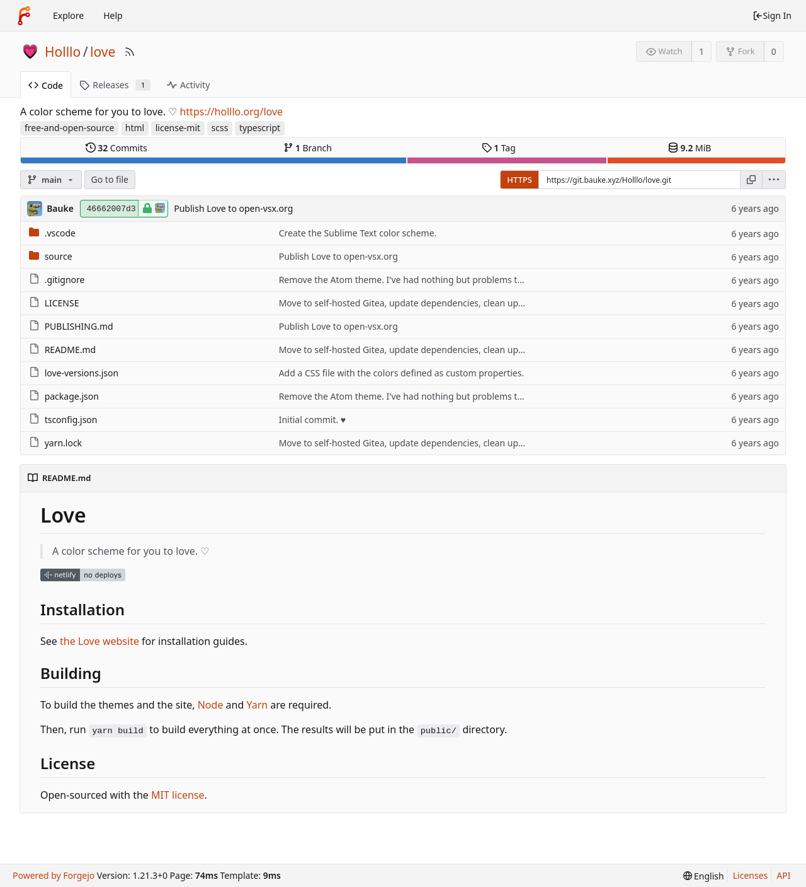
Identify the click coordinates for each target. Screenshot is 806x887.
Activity (188, 85)
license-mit (178, 128)
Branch (307, 148)
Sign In (772, 15)
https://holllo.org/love (231, 112)
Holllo (63, 51)
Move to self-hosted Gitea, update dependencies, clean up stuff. (410, 303)
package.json (72, 396)
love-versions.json (81, 373)
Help (113, 15)
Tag (499, 148)
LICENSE (62, 303)
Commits (116, 148)
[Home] (24, 15)
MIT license (178, 795)
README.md (70, 350)
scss (220, 128)
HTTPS (519, 179)
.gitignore (65, 280)
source (58, 256)
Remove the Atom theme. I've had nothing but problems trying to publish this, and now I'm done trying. (493, 280)
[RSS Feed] (129, 51)
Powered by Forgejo (53, 875)
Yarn (257, 705)
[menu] (774, 179)
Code (45, 85)
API (783, 875)
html (134, 128)
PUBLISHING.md (79, 326)
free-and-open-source (69, 128)
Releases (114, 85)
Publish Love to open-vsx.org (233, 208)
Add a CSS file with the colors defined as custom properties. (402, 373)
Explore (68, 15)
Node (211, 705)
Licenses (750, 875)
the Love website (99, 641)
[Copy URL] (751, 179)
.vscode (60, 233)
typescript (259, 128)
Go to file (109, 179)
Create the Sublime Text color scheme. (358, 233)
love (102, 51)
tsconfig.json (71, 420)
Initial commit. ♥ (312, 420)
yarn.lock (63, 443)
